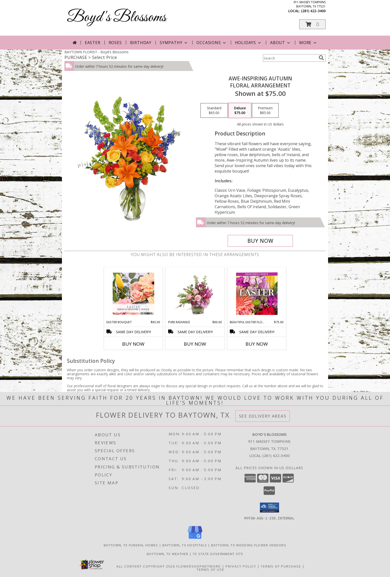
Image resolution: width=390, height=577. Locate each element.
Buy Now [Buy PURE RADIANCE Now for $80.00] (195, 344)
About (280, 42)
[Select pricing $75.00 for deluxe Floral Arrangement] (240, 110)
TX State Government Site (218, 553)
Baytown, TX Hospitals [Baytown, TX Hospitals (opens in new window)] (184, 545)
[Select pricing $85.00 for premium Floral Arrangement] (265, 110)
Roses (115, 42)
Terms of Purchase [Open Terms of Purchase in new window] (281, 566)
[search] (321, 58)
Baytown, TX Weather (168, 553)
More (308, 42)
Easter (92, 42)
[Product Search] (289, 58)
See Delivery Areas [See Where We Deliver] (263, 416)
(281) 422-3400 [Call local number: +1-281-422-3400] (313, 10)
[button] (312, 24)
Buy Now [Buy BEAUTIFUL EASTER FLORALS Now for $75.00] (256, 344)
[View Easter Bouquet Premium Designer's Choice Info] (133, 293)
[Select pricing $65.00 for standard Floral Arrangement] (214, 110)
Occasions (211, 42)
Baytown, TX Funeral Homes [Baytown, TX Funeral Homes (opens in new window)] (131, 545)
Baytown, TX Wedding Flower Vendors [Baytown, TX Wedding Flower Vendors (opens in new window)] (248, 545)
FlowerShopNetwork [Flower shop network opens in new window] (198, 566)
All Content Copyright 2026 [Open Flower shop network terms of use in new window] (145, 566)
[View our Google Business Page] (195, 538)
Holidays (248, 42)
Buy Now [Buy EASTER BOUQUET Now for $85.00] (133, 344)
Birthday (140, 42)
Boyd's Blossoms (116, 17)
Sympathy (174, 42)
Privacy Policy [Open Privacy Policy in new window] (241, 566)
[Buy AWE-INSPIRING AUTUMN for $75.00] (260, 241)
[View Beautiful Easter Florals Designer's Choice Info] (257, 293)
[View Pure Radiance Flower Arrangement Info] (195, 293)
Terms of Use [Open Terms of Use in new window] (210, 569)
